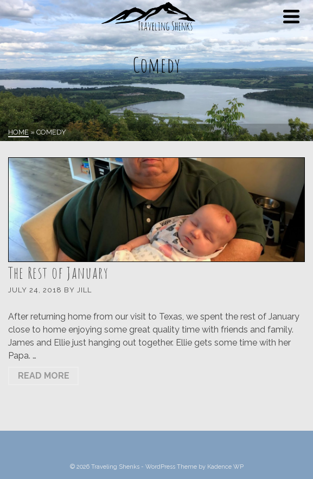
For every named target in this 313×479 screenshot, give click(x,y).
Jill (84, 290)
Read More (43, 376)
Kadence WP (225, 466)
